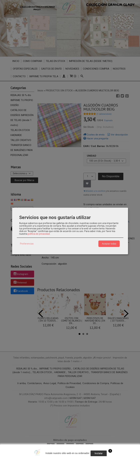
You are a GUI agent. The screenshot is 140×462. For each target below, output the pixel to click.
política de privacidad (39, 233)
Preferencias (27, 243)
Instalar (99, 453)
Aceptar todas (109, 243)
